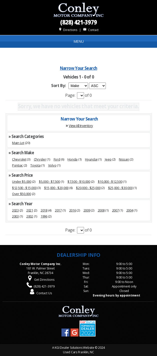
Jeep (108, 159)
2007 (115, 210)
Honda (72, 159)
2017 (58, 210)
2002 (29, 216)
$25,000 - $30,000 (120, 188)
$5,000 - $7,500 (49, 181)
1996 (44, 216)
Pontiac (17, 165)
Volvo (52, 165)
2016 (72, 210)
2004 (129, 210)
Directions (67, 30)
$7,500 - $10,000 (78, 181)
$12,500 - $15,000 (24, 188)
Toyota (35, 165)
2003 (15, 216)
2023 (15, 210)
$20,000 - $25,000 (88, 188)
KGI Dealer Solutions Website (74, 348)
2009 (87, 210)
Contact (91, 30)
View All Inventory (81, 125)
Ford (57, 159)
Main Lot (18, 142)
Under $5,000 (21, 181)
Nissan (124, 159)
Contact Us (44, 293)
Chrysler (40, 159)
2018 (44, 210)
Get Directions (44, 280)
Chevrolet (19, 159)
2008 (101, 210)
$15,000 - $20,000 (56, 188)
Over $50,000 (21, 194)
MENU (78, 41)
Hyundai (91, 159)
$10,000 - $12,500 (110, 181)
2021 (29, 210)
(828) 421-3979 (78, 22)
